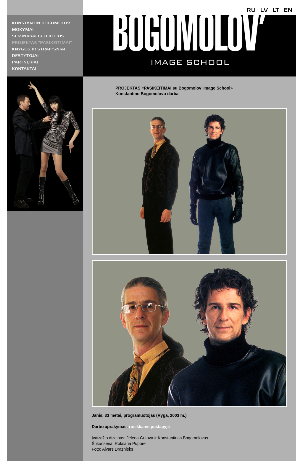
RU (251, 10)
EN (288, 10)
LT (276, 10)
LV (264, 10)
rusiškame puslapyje (149, 426)
